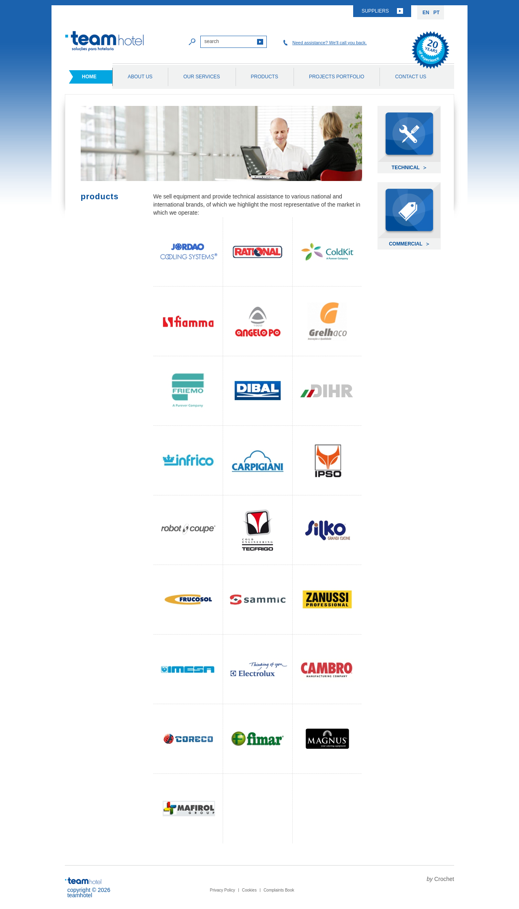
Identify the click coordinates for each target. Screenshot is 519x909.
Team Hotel (83, 880)
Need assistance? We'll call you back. (329, 42)
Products (264, 77)
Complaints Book (279, 890)
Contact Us (410, 77)
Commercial (405, 244)
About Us (140, 77)
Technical (406, 167)
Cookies (249, 890)
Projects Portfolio (336, 77)
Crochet (444, 879)
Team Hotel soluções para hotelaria (104, 41)
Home (89, 77)
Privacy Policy (222, 890)
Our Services (201, 77)
